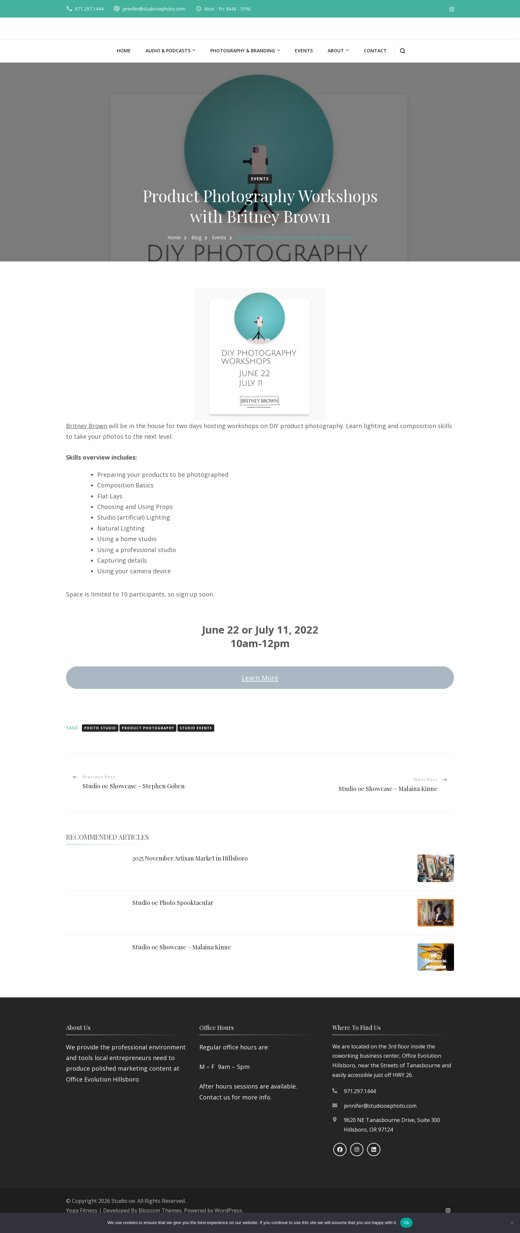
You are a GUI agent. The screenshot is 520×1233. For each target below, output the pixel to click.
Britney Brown (86, 426)
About (336, 50)
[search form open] (402, 50)
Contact (375, 50)
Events (304, 50)
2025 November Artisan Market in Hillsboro (190, 858)
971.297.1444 (89, 9)
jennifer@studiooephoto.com (153, 9)
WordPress (228, 1210)
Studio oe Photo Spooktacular (172, 903)
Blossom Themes (160, 1210)
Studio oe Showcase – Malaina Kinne (181, 947)
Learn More (260, 677)
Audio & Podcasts (168, 50)
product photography (148, 728)
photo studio (100, 728)
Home (124, 50)
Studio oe (123, 1201)
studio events (196, 728)
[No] (511, 1222)
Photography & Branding (242, 50)
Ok (406, 1222)
